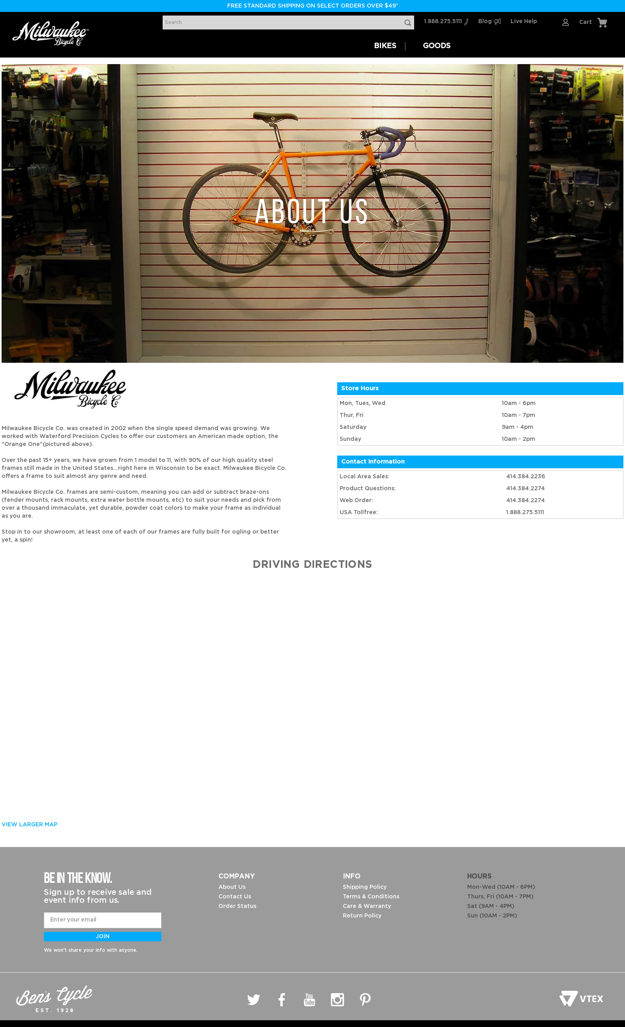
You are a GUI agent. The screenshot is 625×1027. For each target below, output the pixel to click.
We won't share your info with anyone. (91, 950)
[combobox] (288, 22)
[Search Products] (409, 22)
